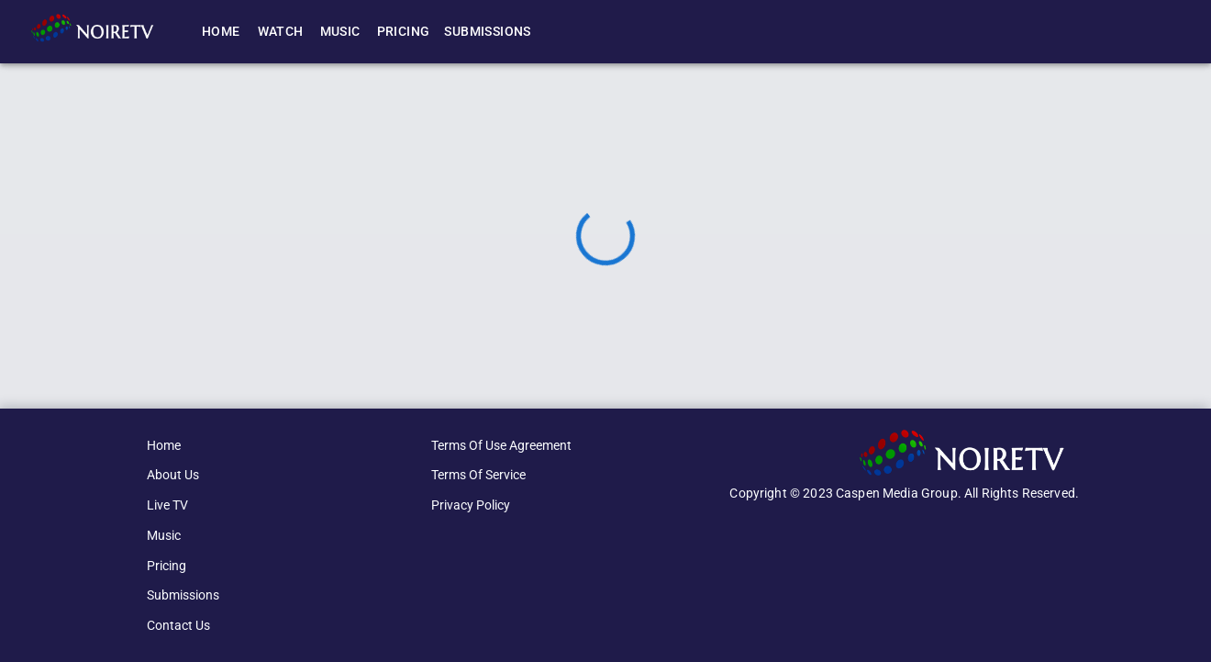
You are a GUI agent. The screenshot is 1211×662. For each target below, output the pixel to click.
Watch (280, 32)
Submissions (487, 32)
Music (340, 32)
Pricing (404, 32)
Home (221, 32)
